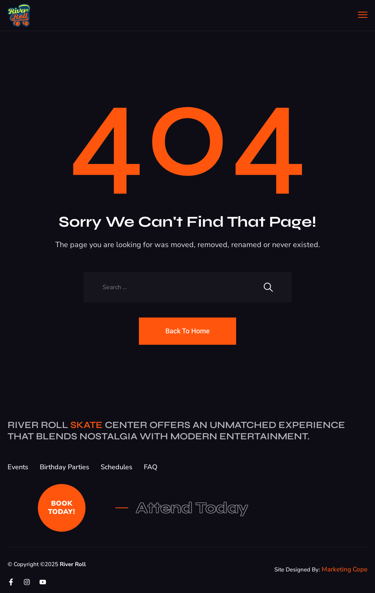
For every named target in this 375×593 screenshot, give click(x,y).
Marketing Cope (344, 569)
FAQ (150, 467)
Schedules (116, 467)
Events (18, 467)
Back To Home (187, 331)
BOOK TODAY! (61, 507)
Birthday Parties (64, 467)
